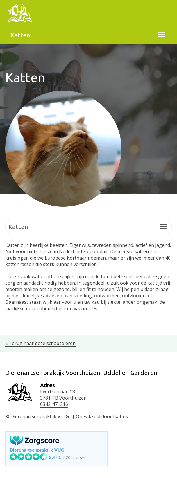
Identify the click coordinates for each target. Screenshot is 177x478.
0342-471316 (54, 404)
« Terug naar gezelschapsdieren (40, 343)
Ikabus (120, 416)
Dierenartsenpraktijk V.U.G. (40, 416)
